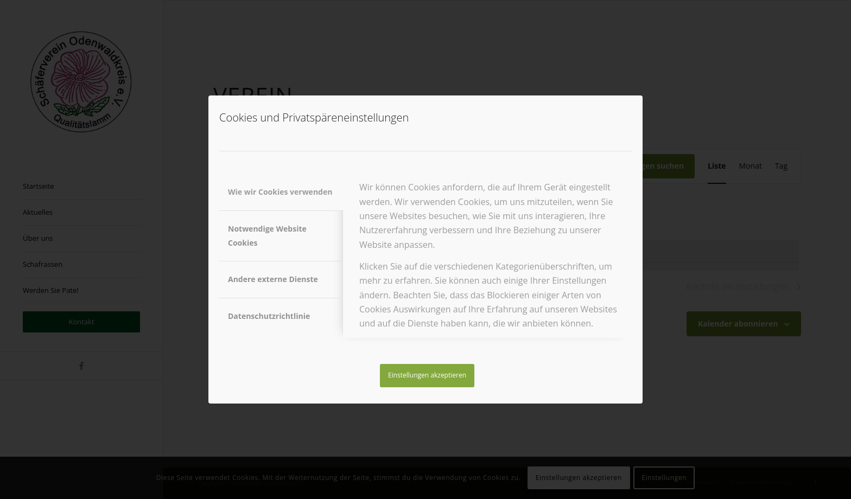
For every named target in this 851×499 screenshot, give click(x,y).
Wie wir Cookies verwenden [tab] (280, 192)
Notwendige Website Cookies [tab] (267, 235)
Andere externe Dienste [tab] (273, 279)
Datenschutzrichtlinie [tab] (269, 316)
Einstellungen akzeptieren (427, 375)
